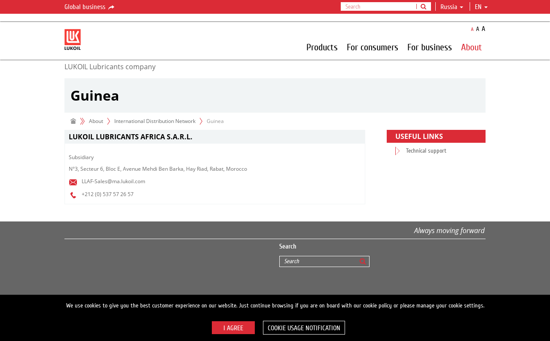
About (471, 47)
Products (322, 47)
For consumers (372, 47)
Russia (451, 7)
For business (429, 47)
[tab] (215, 137)
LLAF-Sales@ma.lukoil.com (113, 181)
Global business (90, 7)
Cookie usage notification (304, 328)
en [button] (481, 7)
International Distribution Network (155, 121)
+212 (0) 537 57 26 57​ (108, 194)
